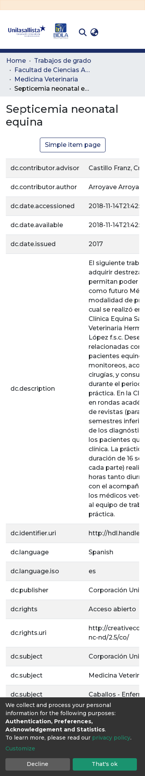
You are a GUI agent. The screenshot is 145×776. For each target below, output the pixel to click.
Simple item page (73, 144)
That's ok (105, 763)
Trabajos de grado (62, 60)
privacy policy (111, 737)
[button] (94, 32)
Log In (112, 32)
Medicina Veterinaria (46, 79)
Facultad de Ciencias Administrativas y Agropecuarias (53, 70)
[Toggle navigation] (133, 32)
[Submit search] (82, 32)
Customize (20, 748)
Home (16, 60)
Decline (37, 763)
